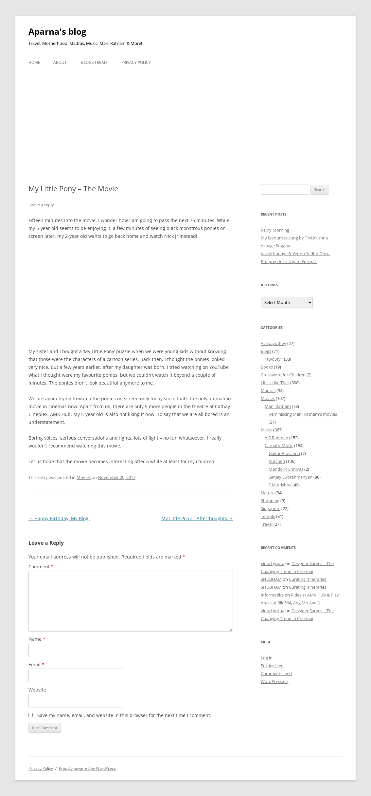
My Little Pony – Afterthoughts (197, 518)
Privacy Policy (136, 62)
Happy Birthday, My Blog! (59, 518)
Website (37, 690)
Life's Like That (275, 383)
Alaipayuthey (273, 343)
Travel (267, 524)
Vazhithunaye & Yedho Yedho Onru (295, 253)
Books (267, 367)
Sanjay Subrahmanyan (290, 477)
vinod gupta (272, 563)
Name (36, 639)
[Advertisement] (185, 119)
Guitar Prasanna (284, 453)
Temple (268, 516)
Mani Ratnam (278, 406)
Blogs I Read (94, 62)
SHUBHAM (271, 579)
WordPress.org (275, 681)
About (60, 62)
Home (34, 62)
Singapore (270, 508)
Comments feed (276, 673)
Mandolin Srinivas (286, 469)
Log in (267, 658)
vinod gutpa (272, 611)
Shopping (270, 500)
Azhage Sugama (276, 246)
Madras (268, 390)
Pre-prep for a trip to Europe (289, 261)
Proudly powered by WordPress (87, 768)
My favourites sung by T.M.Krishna (294, 238)
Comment (41, 566)
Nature (267, 493)
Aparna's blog (57, 31)
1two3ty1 (274, 359)
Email (36, 664)
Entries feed (272, 666)
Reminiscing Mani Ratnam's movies (303, 414)
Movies (84, 477)
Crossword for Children (283, 375)
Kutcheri (277, 461)
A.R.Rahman (276, 438)
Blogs (266, 351)
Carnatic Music (279, 445)
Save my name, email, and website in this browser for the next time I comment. (124, 715)
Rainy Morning (275, 230)
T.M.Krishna (280, 485)
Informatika (272, 595)
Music (266, 430)
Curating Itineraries (308, 579)
